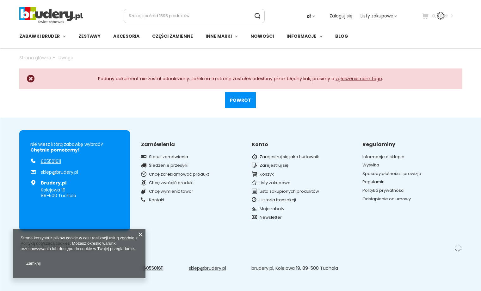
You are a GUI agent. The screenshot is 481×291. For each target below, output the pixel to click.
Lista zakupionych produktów (289, 191)
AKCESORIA (126, 36)
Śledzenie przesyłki (168, 165)
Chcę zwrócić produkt (171, 182)
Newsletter (271, 217)
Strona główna (35, 58)
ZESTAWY (89, 36)
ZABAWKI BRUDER (39, 36)
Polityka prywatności (383, 190)
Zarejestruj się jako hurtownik (289, 156)
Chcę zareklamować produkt (179, 174)
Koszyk (267, 174)
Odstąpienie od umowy (386, 199)
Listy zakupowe (377, 16)
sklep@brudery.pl (59, 172)
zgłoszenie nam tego (359, 78)
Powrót (240, 100)
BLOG (341, 36)
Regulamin (373, 181)
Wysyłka (370, 165)
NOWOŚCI (262, 36)
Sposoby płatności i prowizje (391, 173)
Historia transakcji (278, 200)
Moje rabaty (272, 208)
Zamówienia (158, 144)
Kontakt (156, 200)
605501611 (51, 161)
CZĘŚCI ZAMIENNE (172, 36)
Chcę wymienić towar (171, 191)
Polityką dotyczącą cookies (45, 243)
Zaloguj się (341, 16)
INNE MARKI (219, 36)
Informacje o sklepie (383, 156)
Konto (260, 144)
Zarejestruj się (274, 165)
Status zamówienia (168, 156)
